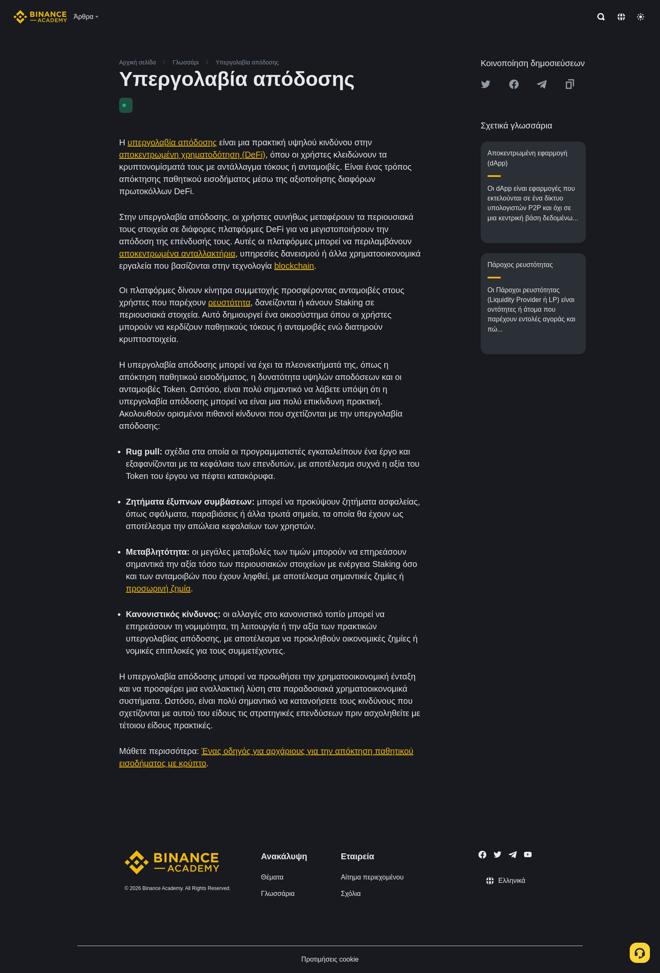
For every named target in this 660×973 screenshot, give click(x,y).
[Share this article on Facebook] (514, 84)
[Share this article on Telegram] (542, 84)
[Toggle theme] (640, 16)
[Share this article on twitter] (486, 84)
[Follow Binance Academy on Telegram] (512, 854)
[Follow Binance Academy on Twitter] (497, 854)
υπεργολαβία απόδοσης (172, 142)
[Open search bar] (598, 16)
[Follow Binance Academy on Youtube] (528, 854)
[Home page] (40, 17)
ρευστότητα (229, 302)
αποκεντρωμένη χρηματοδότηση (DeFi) (192, 154)
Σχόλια (351, 893)
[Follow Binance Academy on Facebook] (482, 854)
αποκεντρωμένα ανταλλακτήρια (177, 253)
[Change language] (621, 16)
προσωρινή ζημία (158, 588)
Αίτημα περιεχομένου (372, 877)
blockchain (294, 265)
